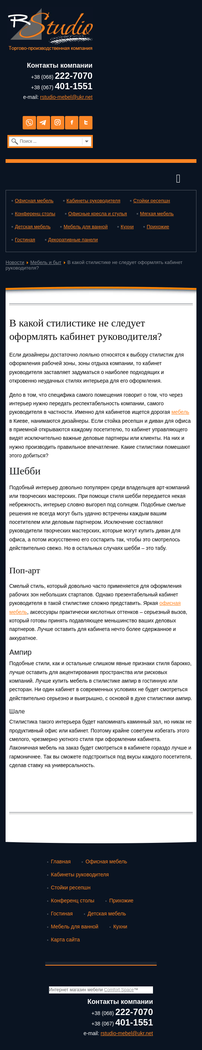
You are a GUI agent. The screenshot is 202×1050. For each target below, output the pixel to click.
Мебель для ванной (85, 226)
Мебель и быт (46, 262)
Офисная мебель (34, 200)
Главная (61, 861)
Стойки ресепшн (151, 200)
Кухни (127, 226)
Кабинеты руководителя (93, 200)
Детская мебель (32, 226)
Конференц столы (35, 213)
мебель (180, 412)
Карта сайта (65, 940)
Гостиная (25, 239)
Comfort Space (119, 989)
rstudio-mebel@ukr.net (66, 97)
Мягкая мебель (157, 213)
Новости (15, 262)
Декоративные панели (73, 239)
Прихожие (158, 226)
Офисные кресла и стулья (97, 213)
